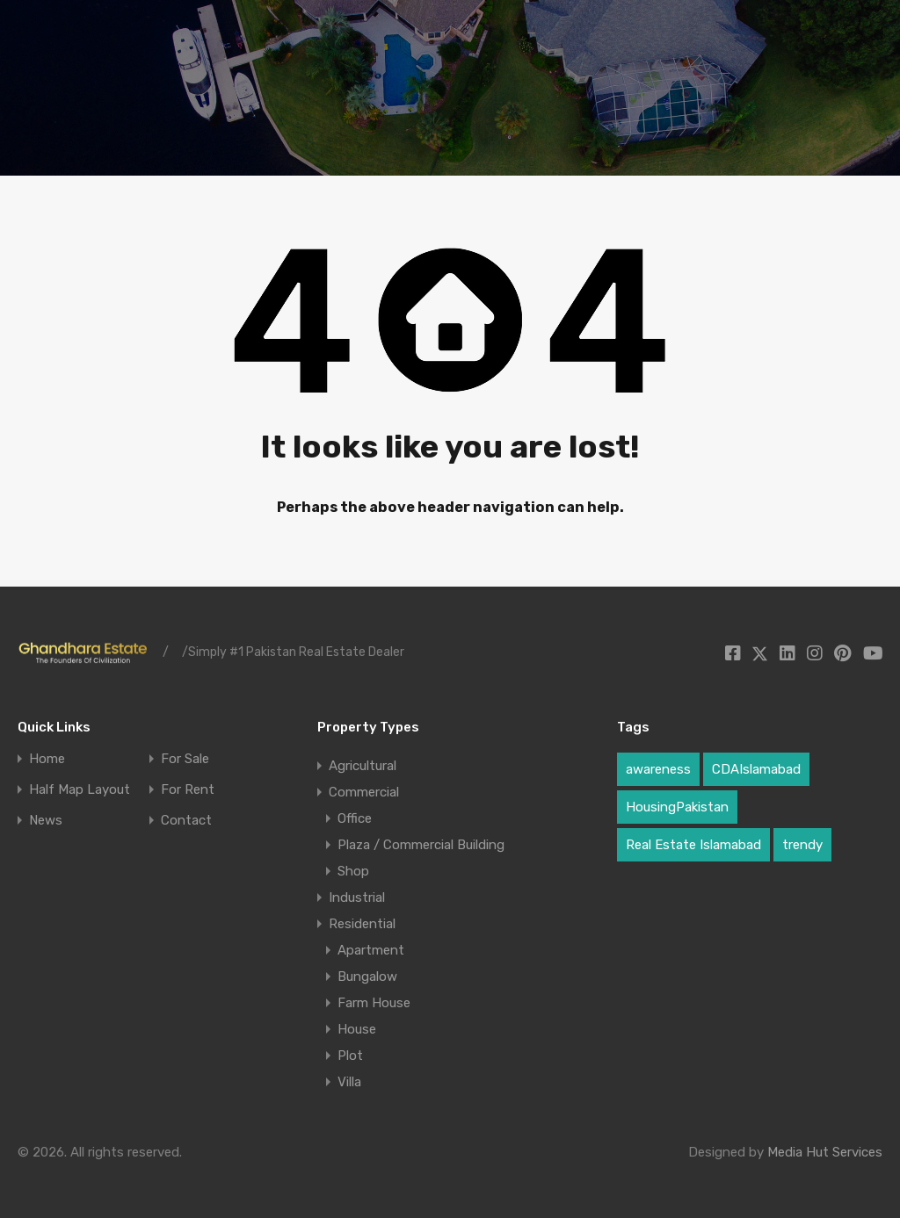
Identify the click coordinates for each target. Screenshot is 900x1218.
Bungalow (367, 976)
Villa (349, 1082)
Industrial (357, 897)
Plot (350, 1055)
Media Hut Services (824, 1152)
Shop (353, 871)
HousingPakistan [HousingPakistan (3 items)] (677, 807)
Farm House (374, 1003)
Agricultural (362, 766)
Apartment (371, 950)
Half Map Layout (79, 789)
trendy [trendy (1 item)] (802, 845)
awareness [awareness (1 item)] (658, 769)
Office (355, 818)
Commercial (364, 792)
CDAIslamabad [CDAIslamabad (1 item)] (756, 769)
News (45, 820)
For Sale (185, 759)
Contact (186, 820)
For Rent (187, 789)
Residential (362, 924)
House (357, 1029)
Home (47, 759)
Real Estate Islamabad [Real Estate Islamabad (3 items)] (693, 845)
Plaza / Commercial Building (421, 845)
